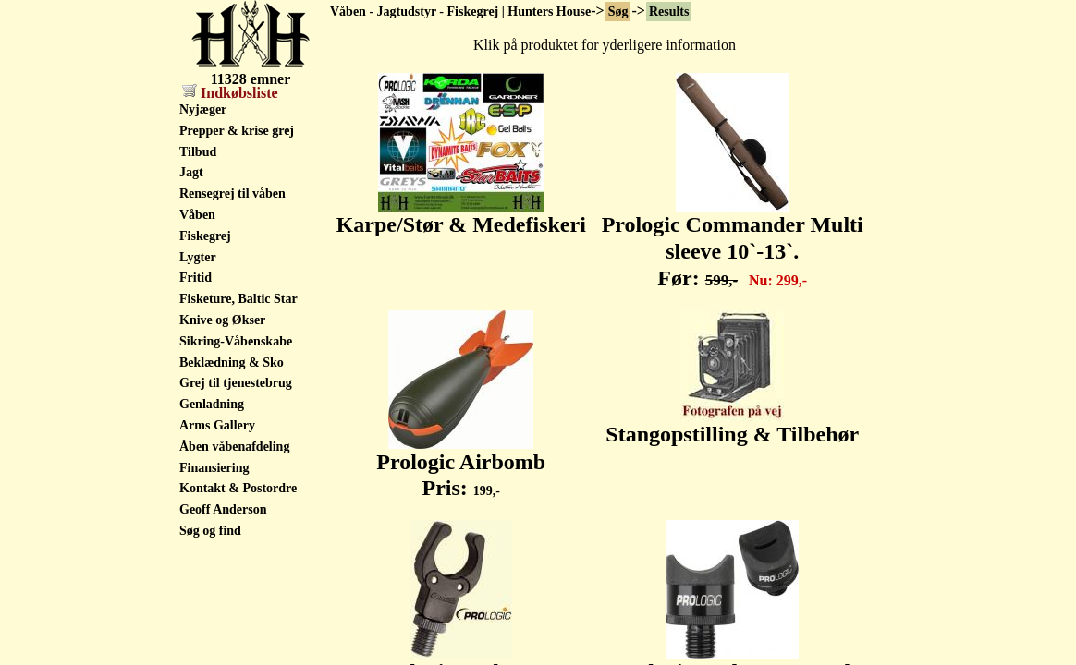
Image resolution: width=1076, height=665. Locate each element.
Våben (197, 215)
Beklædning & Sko (231, 362)
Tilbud (197, 152)
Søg (618, 11)
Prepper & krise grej (236, 131)
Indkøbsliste (230, 93)
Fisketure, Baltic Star (238, 299)
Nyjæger (202, 109)
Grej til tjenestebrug (235, 383)
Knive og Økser (222, 320)
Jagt (191, 172)
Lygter (197, 257)
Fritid (195, 277)
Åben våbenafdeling (234, 446)
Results (669, 11)
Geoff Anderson (223, 509)
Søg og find (210, 531)
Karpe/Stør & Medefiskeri (461, 214)
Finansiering (214, 468)
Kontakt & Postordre (238, 488)
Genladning (211, 404)
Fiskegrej (205, 236)
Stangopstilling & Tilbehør (732, 424)
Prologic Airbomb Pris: (460, 465)
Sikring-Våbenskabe (235, 341)
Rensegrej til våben (232, 193)
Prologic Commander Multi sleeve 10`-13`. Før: (732, 241)
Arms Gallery (217, 425)
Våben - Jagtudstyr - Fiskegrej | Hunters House (460, 11)
